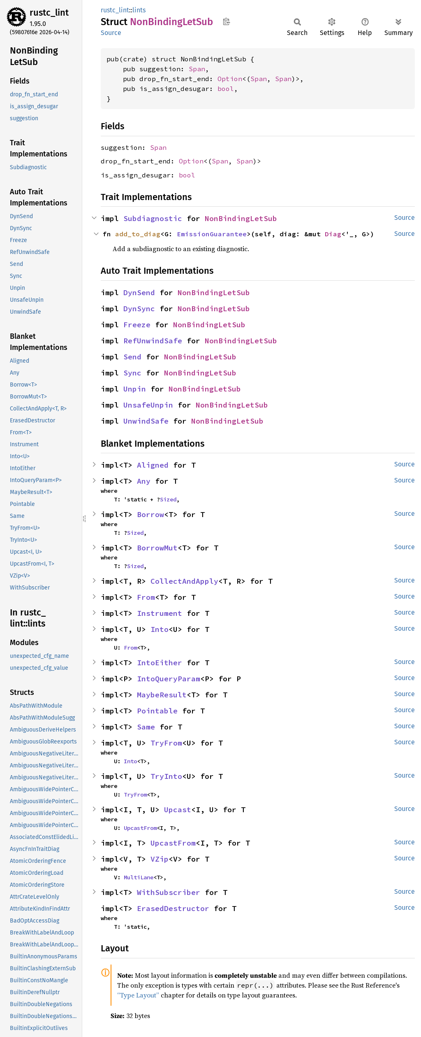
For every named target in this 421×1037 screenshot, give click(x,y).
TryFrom (166, 743)
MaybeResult (162, 694)
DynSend (139, 292)
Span (197, 69)
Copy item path (226, 21)
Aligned (153, 465)
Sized (168, 499)
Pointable (157, 710)
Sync (132, 373)
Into (159, 629)
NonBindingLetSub (241, 218)
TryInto (166, 776)
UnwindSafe (146, 421)
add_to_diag (137, 234)
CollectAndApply (184, 581)
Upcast (177, 809)
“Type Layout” (138, 995)
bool (225, 88)
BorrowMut (157, 547)
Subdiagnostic (152, 218)
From (146, 597)
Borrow (150, 514)
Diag (333, 234)
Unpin (134, 389)
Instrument (159, 613)
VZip (159, 859)
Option (229, 79)
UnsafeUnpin (148, 405)
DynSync (139, 308)
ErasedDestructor (173, 908)
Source (111, 33)
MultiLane (138, 877)
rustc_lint (49, 12)
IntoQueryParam (168, 678)
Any (143, 481)
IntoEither (159, 662)
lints (139, 10)
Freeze (136, 324)
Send (132, 356)
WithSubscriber (168, 892)
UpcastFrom (140, 828)
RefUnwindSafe (152, 340)
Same (146, 727)
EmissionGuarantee (212, 234)
